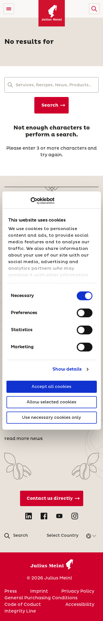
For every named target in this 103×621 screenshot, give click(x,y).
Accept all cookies (51, 386)
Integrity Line (20, 611)
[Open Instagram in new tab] (74, 516)
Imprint (39, 591)
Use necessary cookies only (51, 417)
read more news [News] (23, 438)
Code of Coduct (22, 604)
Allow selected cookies (51, 401)
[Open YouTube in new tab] (59, 516)
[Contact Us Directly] (51, 498)
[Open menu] (8, 8)
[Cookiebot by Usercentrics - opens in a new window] (30, 200)
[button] (94, 8)
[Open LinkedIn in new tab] (28, 516)
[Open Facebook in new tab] (44, 516)
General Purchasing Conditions (40, 598)
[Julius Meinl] (51, 13)
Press (10, 591)
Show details (67, 369)
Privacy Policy (77, 591)
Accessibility (79, 604)
